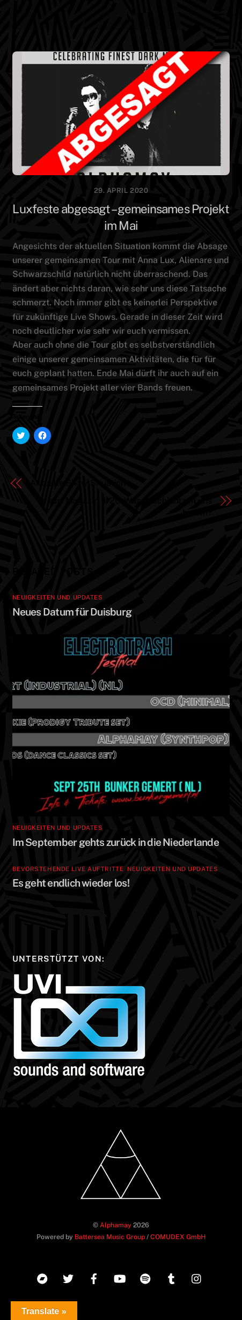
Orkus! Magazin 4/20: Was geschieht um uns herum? (125, 507)
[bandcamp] (42, 1276)
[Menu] (219, 14)
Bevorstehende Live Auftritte (68, 869)
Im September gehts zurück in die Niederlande (115, 842)
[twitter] (68, 1276)
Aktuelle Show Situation (78, 483)
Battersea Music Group (110, 1237)
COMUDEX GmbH (178, 1237)
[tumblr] (171, 1276)
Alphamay (115, 1225)
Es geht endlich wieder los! (70, 883)
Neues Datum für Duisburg (72, 612)
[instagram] (197, 1276)
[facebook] (94, 1276)
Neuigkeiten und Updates (57, 597)
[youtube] (119, 1276)
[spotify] (145, 1276)
